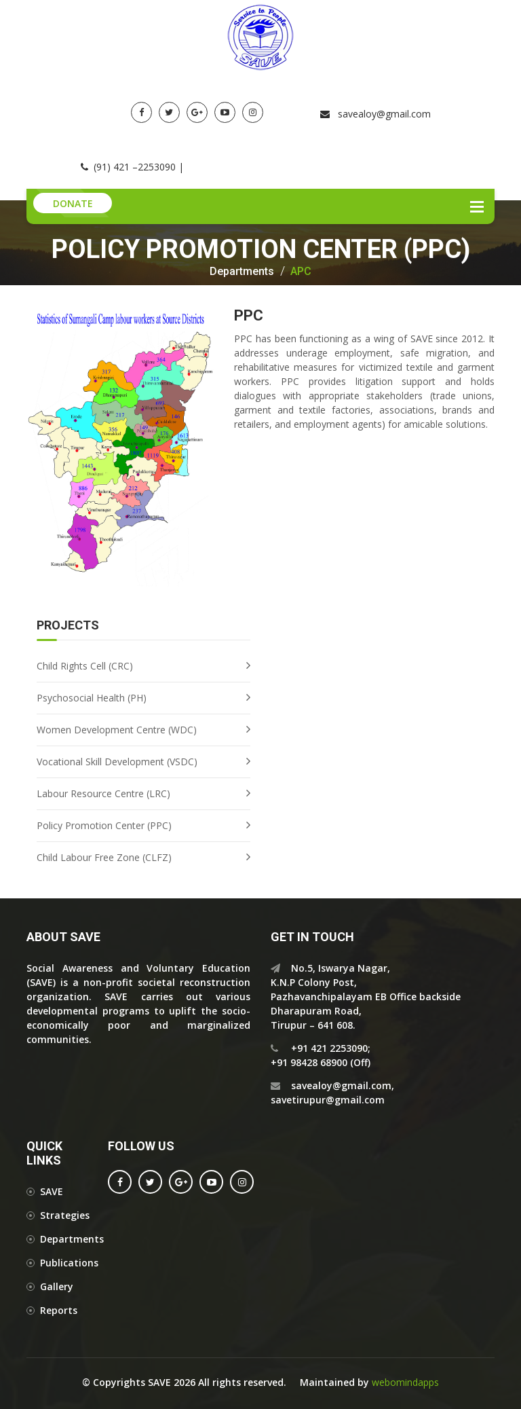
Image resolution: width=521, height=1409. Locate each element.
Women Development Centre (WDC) (117, 729)
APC (300, 271)
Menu (476, 206)
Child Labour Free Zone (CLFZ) (104, 857)
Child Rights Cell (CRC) (85, 665)
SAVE (51, 1191)
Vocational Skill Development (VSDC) (117, 761)
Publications (69, 1262)
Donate (73, 203)
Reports (58, 1310)
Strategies (65, 1215)
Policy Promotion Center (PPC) (104, 825)
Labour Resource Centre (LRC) (103, 793)
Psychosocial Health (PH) (92, 697)
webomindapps (405, 1382)
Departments (242, 271)
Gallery (56, 1286)
